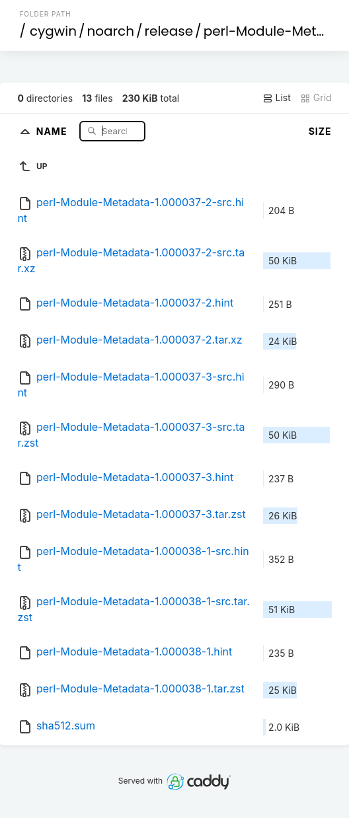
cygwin (53, 31)
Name (53, 130)
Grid (316, 98)
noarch (111, 31)
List (276, 98)
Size (320, 131)
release (169, 31)
